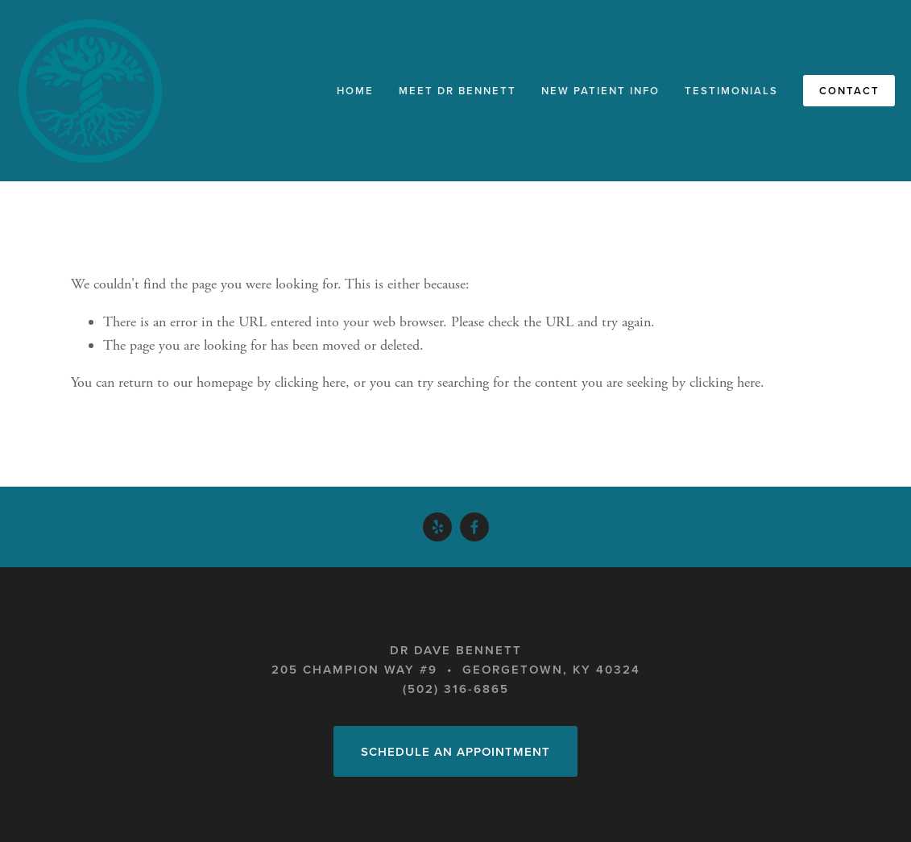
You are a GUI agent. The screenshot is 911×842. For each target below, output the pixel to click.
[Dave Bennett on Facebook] (474, 526)
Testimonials (731, 90)
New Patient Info (600, 90)
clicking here (310, 382)
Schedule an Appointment (455, 751)
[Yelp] (437, 526)
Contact (849, 90)
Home (355, 90)
